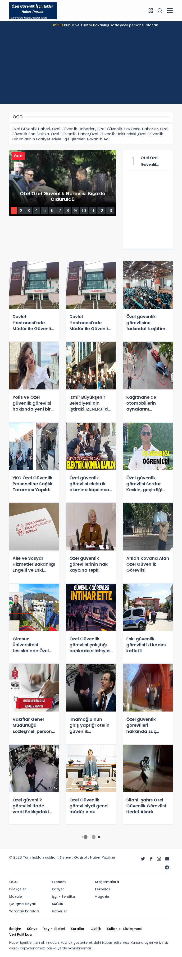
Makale (15, 896)
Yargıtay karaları (24, 911)
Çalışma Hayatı (22, 904)
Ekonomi (59, 881)
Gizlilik (96, 928)
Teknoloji (102, 889)
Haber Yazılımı (102, 857)
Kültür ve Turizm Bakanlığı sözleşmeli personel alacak (105, 25)
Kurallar (78, 928)
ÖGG (13, 881)
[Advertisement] (91, 70)
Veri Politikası (20, 934)
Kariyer (58, 889)
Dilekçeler (17, 889)
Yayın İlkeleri (54, 928)
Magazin (102, 896)
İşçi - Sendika (63, 896)
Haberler (59, 911)
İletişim (15, 928)
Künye (32, 928)
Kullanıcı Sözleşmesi (124, 928)
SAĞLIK (57, 904)
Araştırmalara (107, 881)
